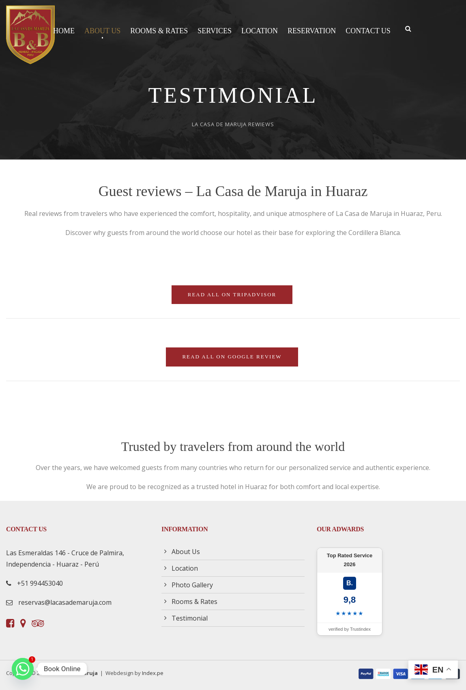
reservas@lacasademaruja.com (65, 602)
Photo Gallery (192, 584)
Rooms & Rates (159, 31)
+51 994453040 (40, 583)
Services (215, 31)
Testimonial (190, 618)
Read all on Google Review (231, 357)
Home (64, 31)
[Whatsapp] (23, 669)
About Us (102, 31)
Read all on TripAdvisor (232, 294)
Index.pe (152, 673)
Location (259, 31)
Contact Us (368, 31)
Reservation (312, 31)
